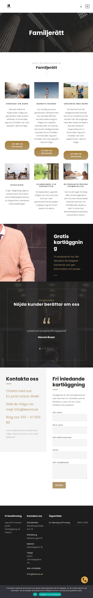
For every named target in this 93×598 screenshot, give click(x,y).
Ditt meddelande (70, 470)
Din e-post (70, 428)
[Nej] (90, 591)
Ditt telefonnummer (70, 441)
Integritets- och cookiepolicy (50, 594)
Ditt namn (70, 416)
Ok (35, 594)
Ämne (70, 453)
